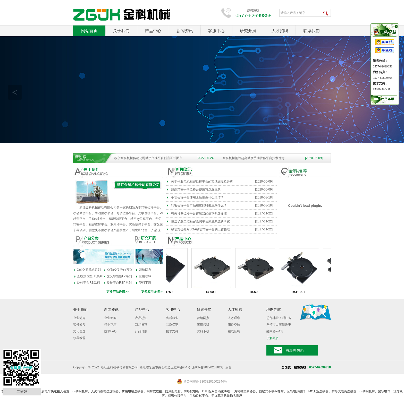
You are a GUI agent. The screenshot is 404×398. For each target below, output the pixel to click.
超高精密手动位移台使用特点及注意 (196, 189)
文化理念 (79, 331)
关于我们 (121, 31)
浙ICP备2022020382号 (208, 367)
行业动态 (110, 324)
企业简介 (79, 318)
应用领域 (145, 276)
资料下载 (145, 282)
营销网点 (145, 270)
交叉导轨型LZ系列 (119, 276)
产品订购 (141, 331)
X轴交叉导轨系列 (89, 270)
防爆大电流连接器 (344, 391)
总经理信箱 (295, 350)
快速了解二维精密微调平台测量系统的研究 (200, 221)
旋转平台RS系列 (88, 282)
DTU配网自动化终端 (216, 391)
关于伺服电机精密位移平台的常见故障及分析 (202, 181)
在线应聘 (234, 331)
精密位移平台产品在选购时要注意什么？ (199, 205)
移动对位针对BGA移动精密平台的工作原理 (200, 229)
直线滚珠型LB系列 (90, 276)
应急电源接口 (296, 391)
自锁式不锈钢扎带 (271, 391)
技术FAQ (110, 331)
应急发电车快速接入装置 (52, 391)
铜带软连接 (154, 391)
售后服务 (172, 318)
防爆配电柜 (191, 391)
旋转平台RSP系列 (119, 282)
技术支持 (172, 331)
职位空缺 (234, 324)
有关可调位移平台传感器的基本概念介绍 (199, 213)
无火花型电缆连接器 (105, 391)
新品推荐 (141, 324)
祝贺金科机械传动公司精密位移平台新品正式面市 (148, 158)
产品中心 (153, 31)
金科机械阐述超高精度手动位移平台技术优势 (253, 158)
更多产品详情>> (117, 291)
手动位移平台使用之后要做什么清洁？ (197, 197)
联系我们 (311, 31)
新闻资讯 (184, 31)
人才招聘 (280, 31)
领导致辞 (79, 338)
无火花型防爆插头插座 (226, 395)
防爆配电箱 (173, 391)
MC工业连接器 (318, 391)
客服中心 (216, 31)
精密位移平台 (177, 395)
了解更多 (272, 338)
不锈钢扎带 (80, 391)
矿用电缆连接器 (133, 391)
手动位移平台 (199, 395)
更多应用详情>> (152, 291)
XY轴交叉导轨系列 (119, 270)
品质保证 (172, 324)
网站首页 (89, 31)
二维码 (21, 392)
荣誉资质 (79, 324)
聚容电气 (384, 391)
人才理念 (234, 318)
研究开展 (248, 31)
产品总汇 (141, 318)
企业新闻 (110, 318)
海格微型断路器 (245, 391)
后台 (228, 367)
